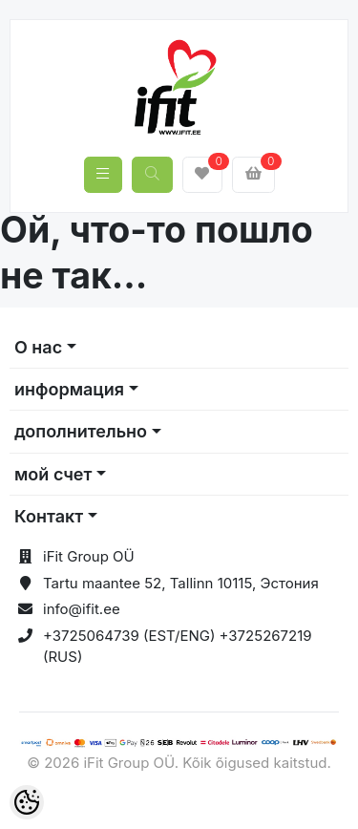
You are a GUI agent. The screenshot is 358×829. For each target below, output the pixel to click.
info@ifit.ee (81, 609)
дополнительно (80, 431)
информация (69, 389)
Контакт (48, 516)
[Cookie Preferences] (27, 802)
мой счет (53, 474)
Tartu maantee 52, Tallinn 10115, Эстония (181, 583)
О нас (38, 347)
